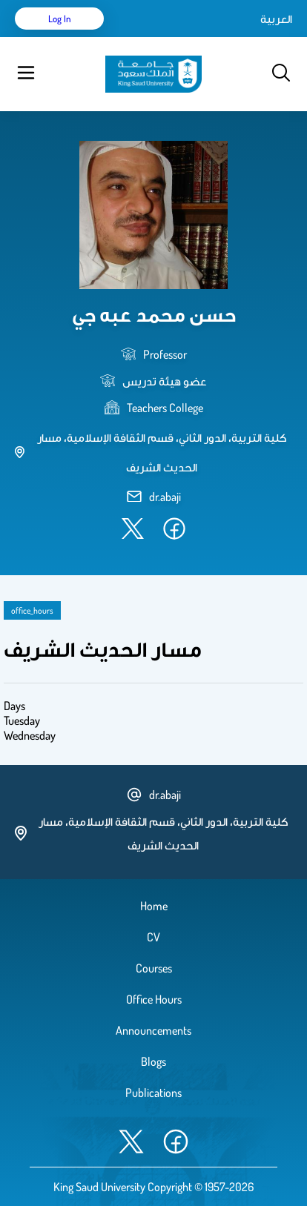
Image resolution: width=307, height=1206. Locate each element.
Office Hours (154, 999)
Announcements (153, 1030)
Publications (153, 1092)
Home (154, 905)
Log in (59, 18)
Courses (154, 968)
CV (153, 937)
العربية (276, 18)
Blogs (153, 1061)
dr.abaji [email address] (165, 496)
